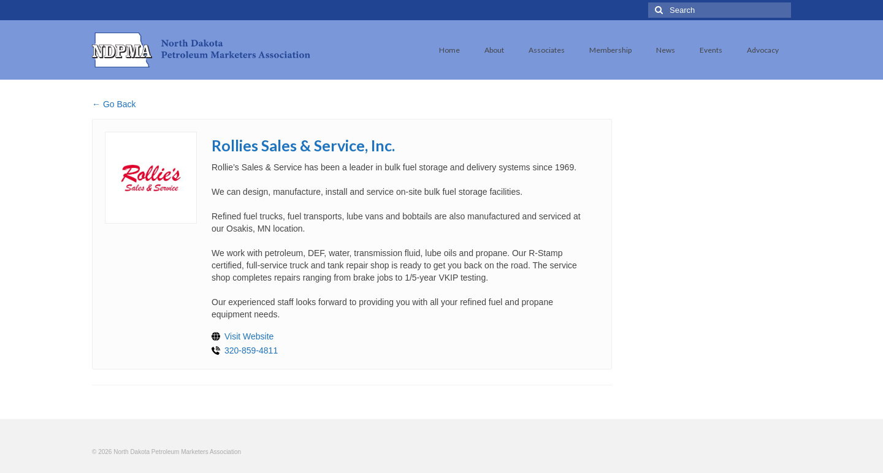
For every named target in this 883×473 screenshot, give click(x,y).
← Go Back (114, 104)
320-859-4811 (251, 350)
